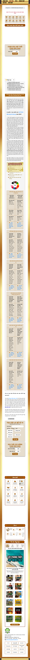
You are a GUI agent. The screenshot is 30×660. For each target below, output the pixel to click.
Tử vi (16, 1)
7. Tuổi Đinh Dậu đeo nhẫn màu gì (14, 89)
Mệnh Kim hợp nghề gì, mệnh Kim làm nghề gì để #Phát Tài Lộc (13, 575)
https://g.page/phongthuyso (12, 639)
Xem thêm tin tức (15, 624)
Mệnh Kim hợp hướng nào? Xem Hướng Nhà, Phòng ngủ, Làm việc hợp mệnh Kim (13, 599)
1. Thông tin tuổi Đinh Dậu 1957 (13, 82)
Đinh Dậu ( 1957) (15, 166)
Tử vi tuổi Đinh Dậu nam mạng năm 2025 (11, 225)
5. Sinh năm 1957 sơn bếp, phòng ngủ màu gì (15, 87)
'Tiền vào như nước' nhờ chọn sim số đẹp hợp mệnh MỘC (22, 616)
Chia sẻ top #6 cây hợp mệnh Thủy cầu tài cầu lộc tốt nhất (15, 569)
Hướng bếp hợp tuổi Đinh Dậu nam (11, 319)
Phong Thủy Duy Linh (13, 398)
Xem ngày (10, 2)
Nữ (16, 428)
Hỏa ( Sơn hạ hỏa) (15, 170)
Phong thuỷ (21, 1)
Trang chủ (5, 1)
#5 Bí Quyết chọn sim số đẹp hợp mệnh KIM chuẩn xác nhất (22, 599)
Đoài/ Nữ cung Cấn (15, 175)
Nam (12, 168)
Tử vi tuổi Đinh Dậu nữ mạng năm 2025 (20, 224)
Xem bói (5, 2)
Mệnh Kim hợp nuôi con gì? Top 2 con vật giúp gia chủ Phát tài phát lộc (22, 591)
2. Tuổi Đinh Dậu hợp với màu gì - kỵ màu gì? (15, 83)
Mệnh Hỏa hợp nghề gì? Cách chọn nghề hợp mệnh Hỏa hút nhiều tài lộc (13, 583)
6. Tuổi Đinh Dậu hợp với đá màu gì (14, 88)
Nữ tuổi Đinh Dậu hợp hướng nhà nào (19, 287)
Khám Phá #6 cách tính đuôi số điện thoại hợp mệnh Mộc (13, 616)
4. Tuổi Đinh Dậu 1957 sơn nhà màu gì (14, 86)
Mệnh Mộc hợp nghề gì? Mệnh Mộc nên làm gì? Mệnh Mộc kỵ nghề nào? (13, 591)
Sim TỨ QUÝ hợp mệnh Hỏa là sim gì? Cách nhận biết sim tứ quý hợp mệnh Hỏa (22, 608)
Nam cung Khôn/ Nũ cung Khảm (15, 173)
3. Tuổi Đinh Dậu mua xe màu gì (13, 84)
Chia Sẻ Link (11, 418)
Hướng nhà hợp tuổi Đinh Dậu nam (11, 287)
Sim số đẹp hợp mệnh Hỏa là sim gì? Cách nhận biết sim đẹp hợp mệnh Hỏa (13, 608)
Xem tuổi (11, 1)
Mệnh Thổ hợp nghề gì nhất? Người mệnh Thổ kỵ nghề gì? (22, 583)
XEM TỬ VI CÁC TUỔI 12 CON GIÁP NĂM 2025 (15, 13)
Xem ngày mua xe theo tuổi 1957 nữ (19, 255)
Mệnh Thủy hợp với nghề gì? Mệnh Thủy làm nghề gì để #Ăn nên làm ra (22, 575)
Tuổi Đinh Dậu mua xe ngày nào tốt (11, 255)
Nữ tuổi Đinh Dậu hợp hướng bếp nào (19, 319)
